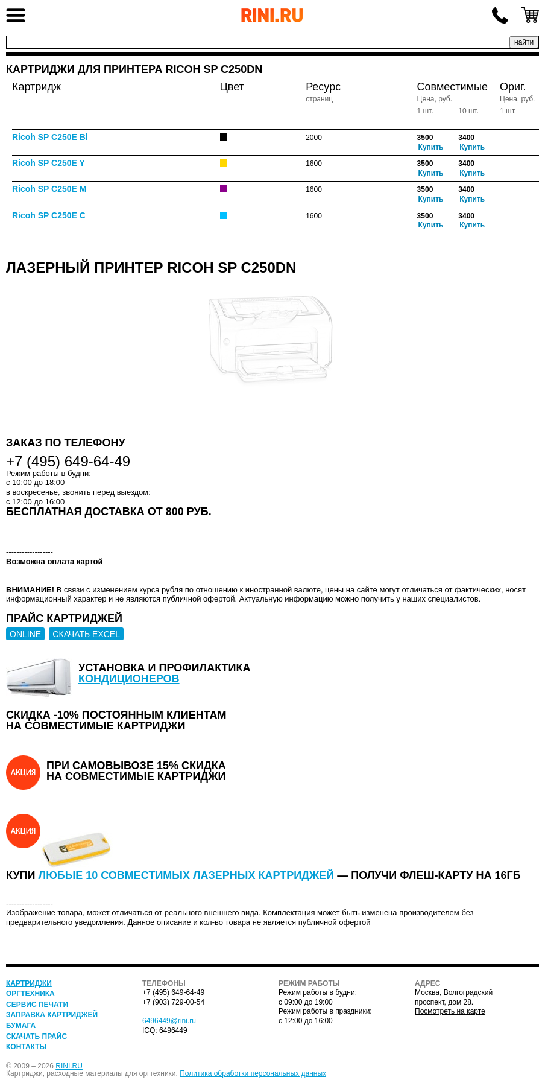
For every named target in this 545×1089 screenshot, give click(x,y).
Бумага (21, 1025)
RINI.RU (69, 1066)
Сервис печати (37, 1004)
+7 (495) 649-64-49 (500, 15)
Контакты (26, 1047)
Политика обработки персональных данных (253, 1073)
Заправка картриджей (52, 1015)
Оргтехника (30, 993)
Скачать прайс (36, 1036)
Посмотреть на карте (450, 1011)
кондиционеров (129, 679)
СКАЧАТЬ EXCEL (86, 634)
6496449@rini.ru (169, 1021)
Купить (431, 147)
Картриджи (29, 983)
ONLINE (25, 634)
